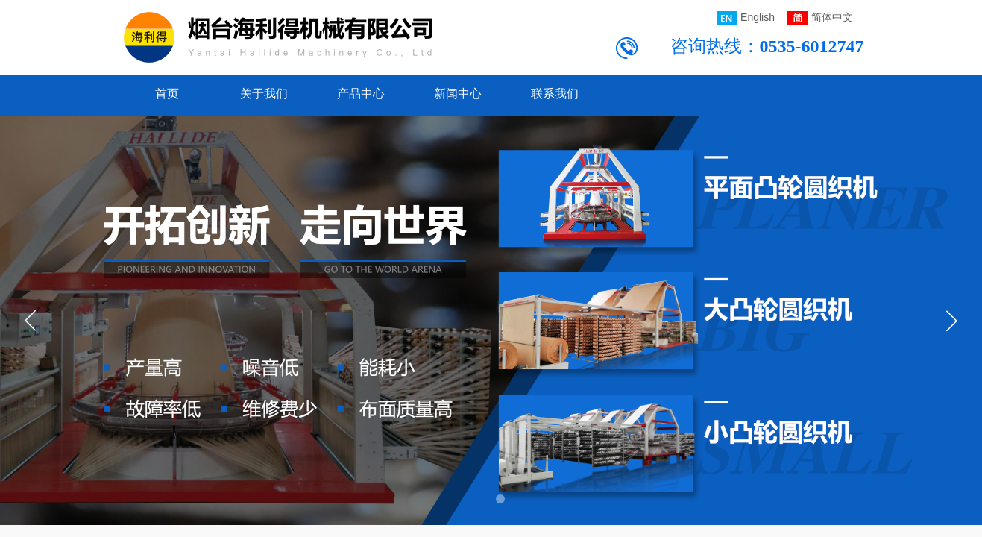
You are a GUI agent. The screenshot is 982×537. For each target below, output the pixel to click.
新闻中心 (458, 93)
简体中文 (820, 18)
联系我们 (555, 93)
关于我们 (264, 93)
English (746, 18)
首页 (167, 93)
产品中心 (361, 93)
